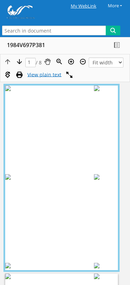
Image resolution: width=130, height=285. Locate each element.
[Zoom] (59, 62)
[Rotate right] (8, 75)
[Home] (29, 12)
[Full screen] (69, 75)
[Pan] (47, 62)
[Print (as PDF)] (19, 75)
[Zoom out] (83, 62)
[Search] (113, 30)
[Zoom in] (71, 62)
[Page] (30, 62)
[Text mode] (44, 74)
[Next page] (19, 62)
